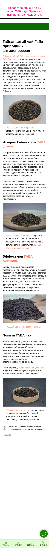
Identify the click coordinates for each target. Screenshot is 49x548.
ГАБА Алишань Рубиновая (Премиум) (24, 327)
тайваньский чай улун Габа (31, 368)
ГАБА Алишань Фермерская (19, 128)
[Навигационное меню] (4, 26)
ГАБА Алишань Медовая (17, 410)
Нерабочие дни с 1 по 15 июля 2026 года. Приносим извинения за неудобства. (24, 11)
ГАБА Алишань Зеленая (17, 235)
